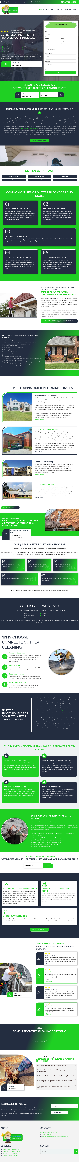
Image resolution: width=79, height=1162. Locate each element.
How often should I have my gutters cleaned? (52, 1065)
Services (53, 9)
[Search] (76, 1151)
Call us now (15, 63)
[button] (56, 1066)
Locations (67, 9)
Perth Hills (65, 176)
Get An (43, 94)
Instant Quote (45, 96)
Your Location (48, 46)
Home (40, 9)
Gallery (60, 9)
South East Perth (65, 180)
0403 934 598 (16, 65)
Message (47, 61)
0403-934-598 (26, 96)
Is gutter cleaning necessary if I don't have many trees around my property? (54, 1081)
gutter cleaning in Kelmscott (62, 710)
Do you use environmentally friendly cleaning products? (55, 1076)
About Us (46, 9)
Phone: (47, 38)
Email (62, 38)
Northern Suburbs (39, 180)
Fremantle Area (39, 176)
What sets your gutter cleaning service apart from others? (53, 1087)
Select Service (48, 53)
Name (47, 31)
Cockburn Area (14, 180)
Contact (75, 9)
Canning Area (13, 176)
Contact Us (29, 866)
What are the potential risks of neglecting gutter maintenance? (53, 1070)
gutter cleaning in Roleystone (28, 129)
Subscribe (59, 1112)
